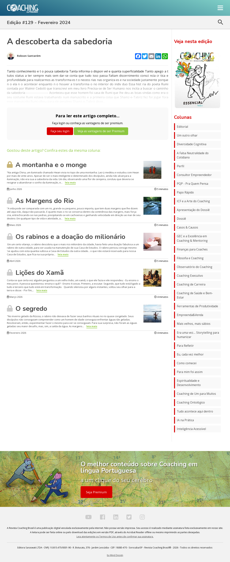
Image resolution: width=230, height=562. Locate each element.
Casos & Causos (187, 227)
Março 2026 (14, 297)
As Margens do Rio (40, 200)
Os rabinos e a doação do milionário (66, 236)
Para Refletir (185, 346)
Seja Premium (96, 492)
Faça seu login (60, 131)
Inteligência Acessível (191, 429)
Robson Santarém (24, 56)
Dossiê (181, 219)
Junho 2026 (14, 189)
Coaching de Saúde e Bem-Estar (195, 295)
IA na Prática (185, 420)
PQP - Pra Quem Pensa (192, 184)
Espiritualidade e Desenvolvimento (189, 383)
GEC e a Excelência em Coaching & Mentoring (192, 238)
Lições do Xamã (35, 272)
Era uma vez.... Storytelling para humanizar (198, 335)
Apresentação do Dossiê (193, 210)
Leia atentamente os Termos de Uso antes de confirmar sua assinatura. (115, 536)
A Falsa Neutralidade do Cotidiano (193, 155)
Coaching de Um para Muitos (196, 394)
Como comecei (186, 363)
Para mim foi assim (190, 372)
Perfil (180, 166)
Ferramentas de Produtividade (197, 306)
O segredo (27, 308)
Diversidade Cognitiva (191, 144)
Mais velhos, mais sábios (193, 324)
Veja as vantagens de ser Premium (101, 131)
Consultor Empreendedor (194, 175)
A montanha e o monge (47, 164)
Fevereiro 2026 (16, 332)
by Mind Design (115, 555)
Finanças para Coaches (192, 249)
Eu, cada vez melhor (190, 354)
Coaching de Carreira (191, 284)
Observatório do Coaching (194, 267)
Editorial (182, 127)
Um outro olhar (187, 135)
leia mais (70, 182)
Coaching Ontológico (191, 402)
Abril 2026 (13, 261)
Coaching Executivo (190, 276)
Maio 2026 (14, 225)
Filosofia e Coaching (190, 258)
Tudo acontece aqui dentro (195, 411)
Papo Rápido (185, 192)
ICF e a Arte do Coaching (193, 201)
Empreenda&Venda (190, 315)
